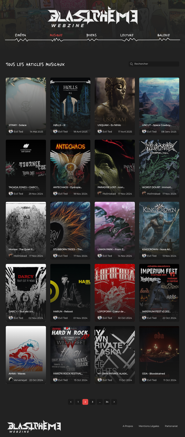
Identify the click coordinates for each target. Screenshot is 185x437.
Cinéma (20, 35)
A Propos (128, 426)
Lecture (127, 35)
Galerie (164, 35)
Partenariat (171, 426)
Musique (56, 35)
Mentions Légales (149, 426)
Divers (92, 35)
